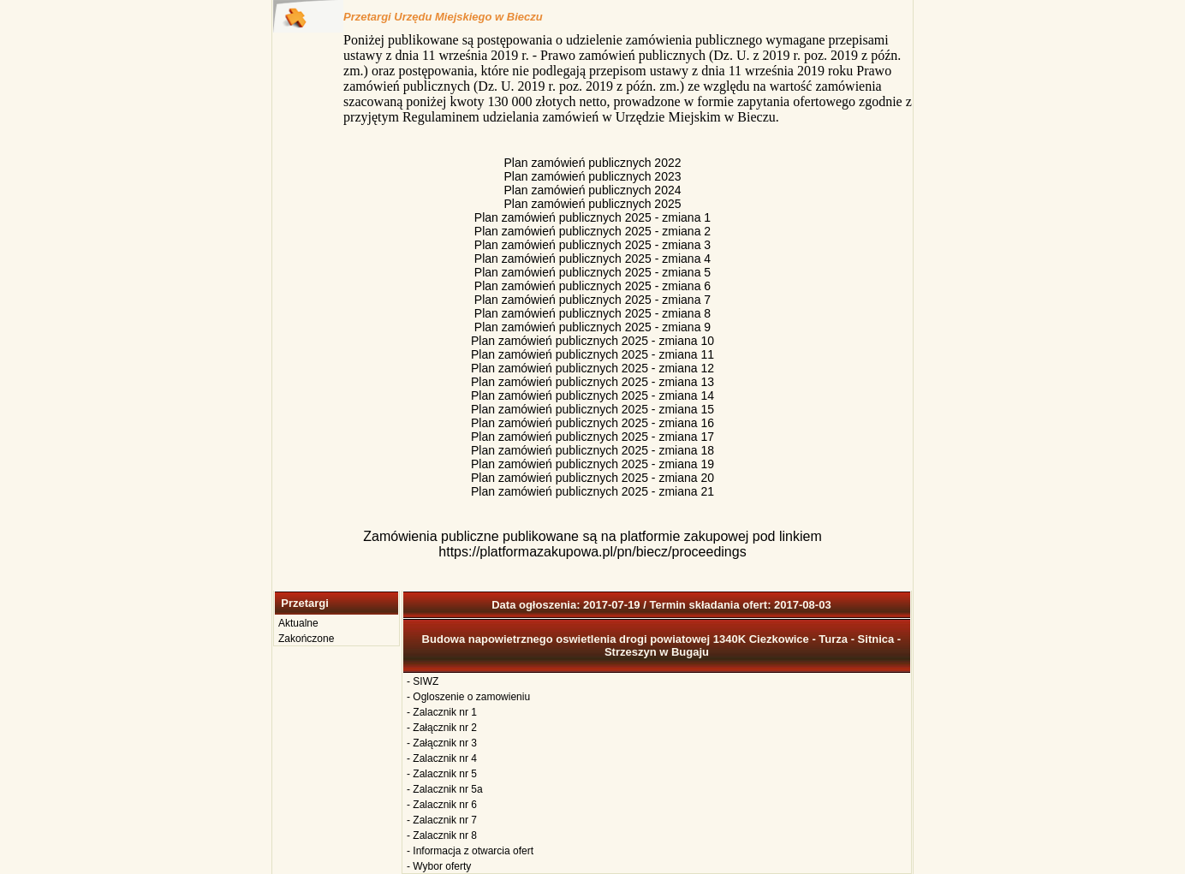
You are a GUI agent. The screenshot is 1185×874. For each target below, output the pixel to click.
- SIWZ (422, 681)
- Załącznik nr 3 (442, 743)
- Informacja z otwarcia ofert (470, 851)
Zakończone (306, 639)
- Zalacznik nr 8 (442, 835)
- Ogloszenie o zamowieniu (468, 697)
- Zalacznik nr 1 (442, 712)
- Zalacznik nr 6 (442, 805)
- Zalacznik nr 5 (442, 774)
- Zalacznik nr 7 (442, 820)
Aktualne (298, 623)
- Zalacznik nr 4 (442, 758)
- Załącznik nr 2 (442, 728)
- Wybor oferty (439, 866)
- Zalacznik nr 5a (445, 789)
